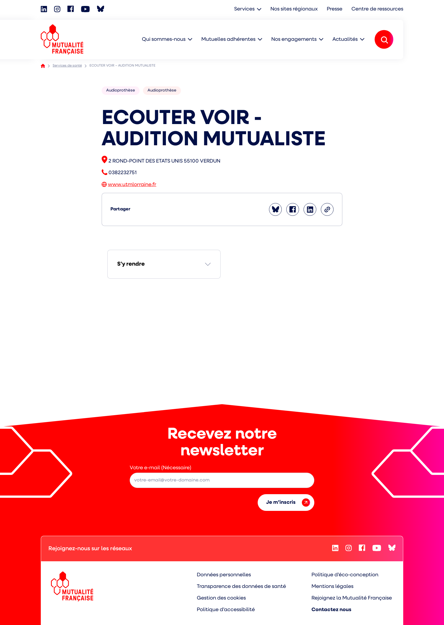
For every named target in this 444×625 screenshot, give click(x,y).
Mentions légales (332, 586)
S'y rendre (131, 264)
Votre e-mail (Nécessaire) (160, 468)
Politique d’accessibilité (226, 610)
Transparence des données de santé (241, 586)
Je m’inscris (288, 502)
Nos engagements (294, 39)
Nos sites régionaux (294, 9)
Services (244, 9)
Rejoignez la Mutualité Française (351, 598)
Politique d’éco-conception (344, 575)
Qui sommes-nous (163, 39)
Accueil (43, 66)
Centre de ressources (377, 9)
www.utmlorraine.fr (132, 184)
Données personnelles (224, 575)
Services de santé (67, 65)
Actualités (345, 39)
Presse (334, 9)
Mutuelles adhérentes (228, 39)
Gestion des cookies (221, 598)
